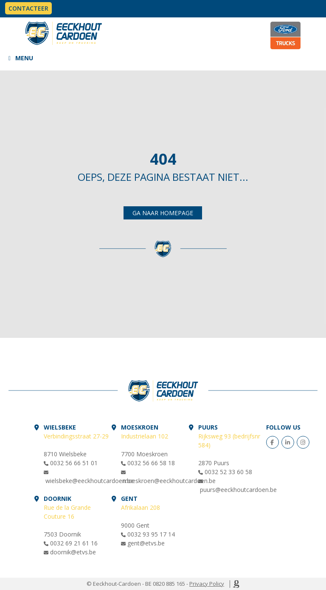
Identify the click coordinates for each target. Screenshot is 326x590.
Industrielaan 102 (144, 436)
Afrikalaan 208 (140, 507)
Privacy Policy (206, 583)
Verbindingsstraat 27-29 (76, 436)
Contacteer (28, 8)
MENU (24, 58)
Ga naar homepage (162, 213)
